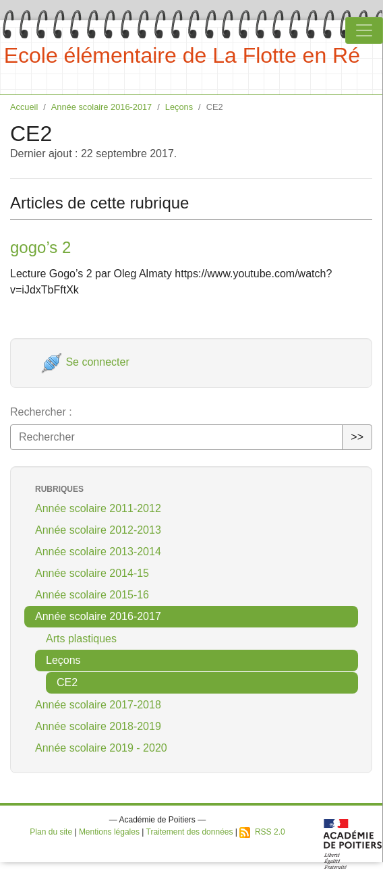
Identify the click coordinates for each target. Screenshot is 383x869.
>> (357, 437)
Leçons (179, 107)
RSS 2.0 (262, 832)
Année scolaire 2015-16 (92, 594)
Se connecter (85, 362)
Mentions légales (109, 832)
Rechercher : (41, 412)
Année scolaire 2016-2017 (101, 107)
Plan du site (51, 832)
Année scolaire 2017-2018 (98, 704)
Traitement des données (189, 832)
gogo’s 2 (40, 247)
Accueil (24, 107)
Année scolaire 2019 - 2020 (101, 748)
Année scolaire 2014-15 (92, 573)
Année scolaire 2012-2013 (98, 530)
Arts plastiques (81, 638)
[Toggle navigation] (364, 30)
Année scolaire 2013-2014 (98, 551)
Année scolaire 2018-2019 (98, 726)
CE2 (67, 682)
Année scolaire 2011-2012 (98, 508)
